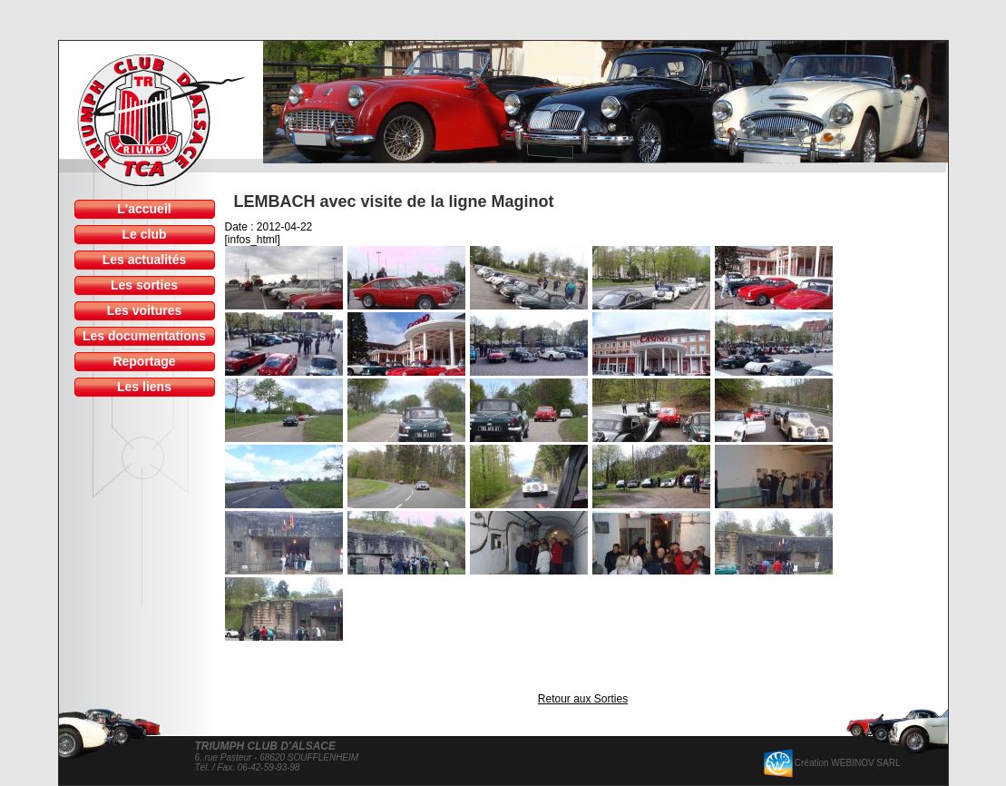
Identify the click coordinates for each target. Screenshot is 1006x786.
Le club (144, 234)
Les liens (144, 386)
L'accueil (144, 208)
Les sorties (144, 285)
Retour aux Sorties (583, 699)
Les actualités (145, 259)
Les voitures (144, 310)
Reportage (143, 361)
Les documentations (144, 336)
